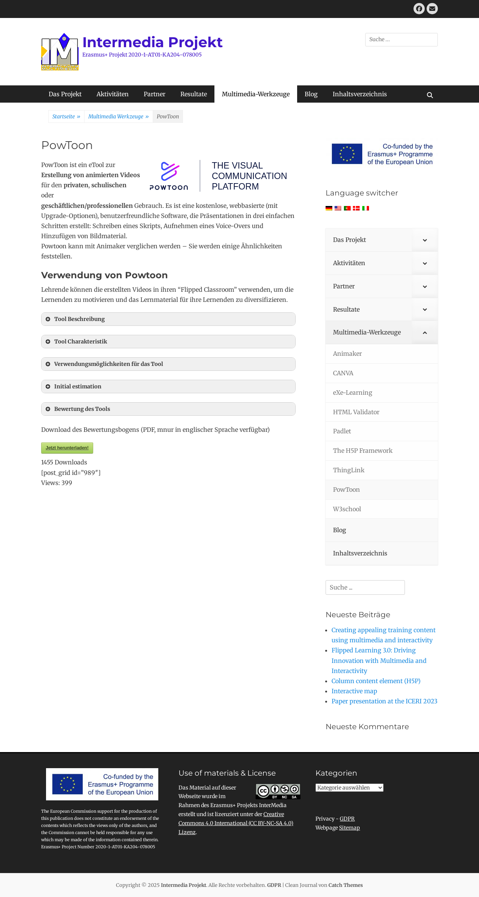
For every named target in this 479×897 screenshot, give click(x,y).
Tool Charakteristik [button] (75, 341)
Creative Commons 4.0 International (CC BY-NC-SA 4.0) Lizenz (236, 823)
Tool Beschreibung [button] (74, 319)
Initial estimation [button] (72, 386)
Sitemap (349, 827)
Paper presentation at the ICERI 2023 (384, 701)
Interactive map (354, 691)
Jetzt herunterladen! (67, 448)
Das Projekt (65, 94)
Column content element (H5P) (376, 681)
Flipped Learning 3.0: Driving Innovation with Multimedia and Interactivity (379, 660)
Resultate (193, 94)
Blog (311, 94)
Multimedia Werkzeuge (118, 116)
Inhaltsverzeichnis (360, 94)
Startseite (66, 116)
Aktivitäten (113, 94)
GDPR (347, 818)
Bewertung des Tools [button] (77, 409)
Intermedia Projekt (152, 42)
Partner (154, 94)
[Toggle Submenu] (425, 239)
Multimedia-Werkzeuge (256, 94)
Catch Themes (346, 885)
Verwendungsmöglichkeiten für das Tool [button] (103, 364)
